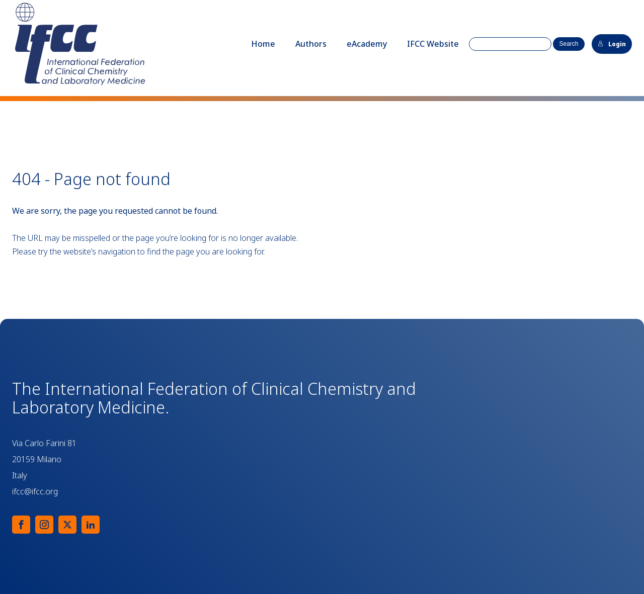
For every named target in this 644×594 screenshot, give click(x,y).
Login (612, 44)
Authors (311, 43)
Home (263, 43)
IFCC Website (433, 43)
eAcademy (367, 43)
